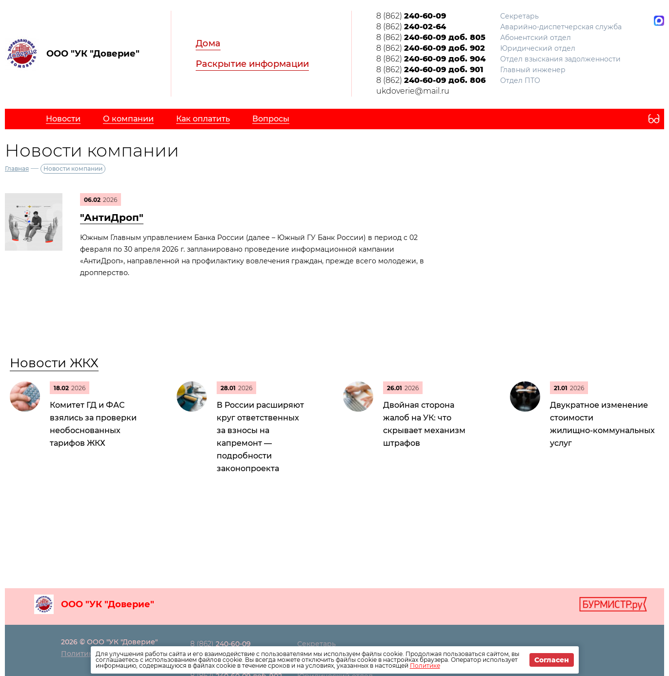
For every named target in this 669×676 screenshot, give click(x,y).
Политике (425, 665)
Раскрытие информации (252, 64)
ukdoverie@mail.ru (412, 91)
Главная (17, 168)
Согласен (551, 660)
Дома (208, 43)
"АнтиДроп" (111, 217)
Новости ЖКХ (54, 363)
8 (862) (411, 15)
